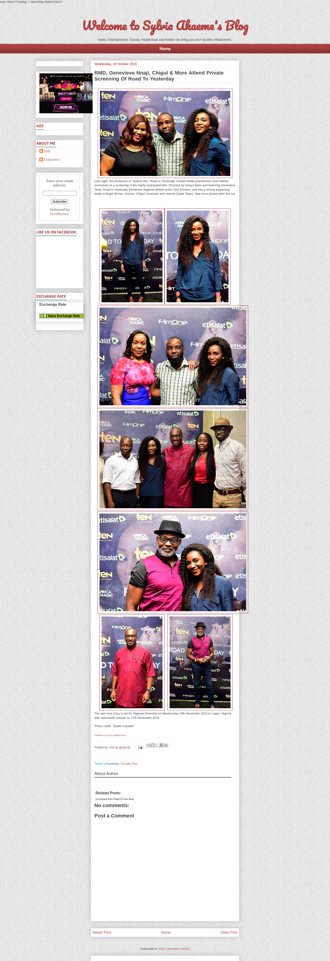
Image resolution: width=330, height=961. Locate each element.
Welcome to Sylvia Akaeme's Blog (165, 25)
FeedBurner (59, 214)
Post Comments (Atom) (174, 948)
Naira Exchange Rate (61, 316)
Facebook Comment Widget (107, 735)
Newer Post (102, 932)
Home (165, 48)
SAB (47, 151)
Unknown (51, 160)
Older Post (228, 932)
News (123, 735)
